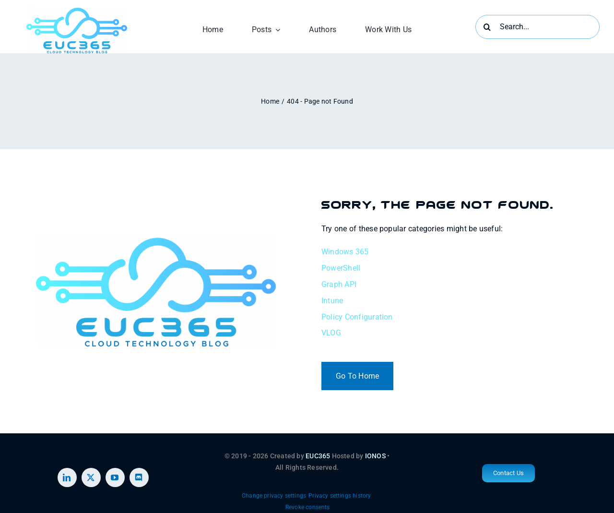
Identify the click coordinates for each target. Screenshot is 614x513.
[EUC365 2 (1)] (76, 10)
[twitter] (91, 477)
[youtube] (115, 477)
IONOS (375, 456)
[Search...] (537, 27)
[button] (274, 496)
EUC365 (318, 456)
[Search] (487, 27)
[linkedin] (67, 477)
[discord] (139, 477)
